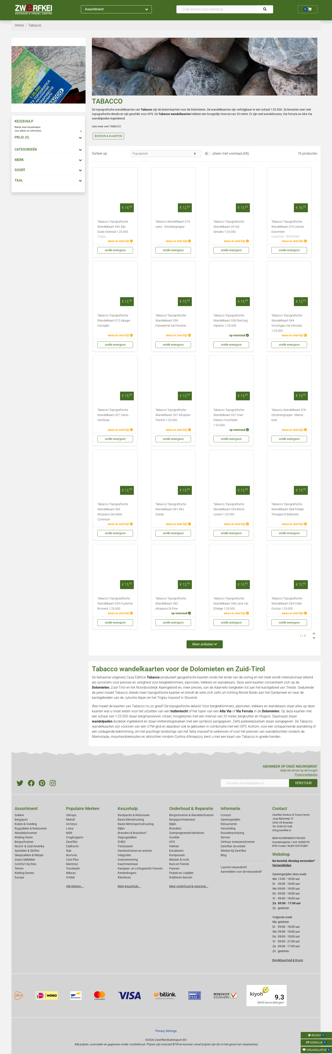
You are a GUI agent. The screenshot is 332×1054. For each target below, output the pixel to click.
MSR (69, 833)
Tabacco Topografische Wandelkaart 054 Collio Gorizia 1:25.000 (286, 603)
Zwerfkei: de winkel (233, 846)
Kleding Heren (24, 837)
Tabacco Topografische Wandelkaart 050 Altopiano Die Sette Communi (112, 511)
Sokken (19, 815)
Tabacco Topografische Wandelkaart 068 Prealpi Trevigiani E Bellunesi (287, 509)
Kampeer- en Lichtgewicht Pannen (140, 868)
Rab (68, 850)
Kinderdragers (127, 873)
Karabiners (176, 850)
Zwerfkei (71, 841)
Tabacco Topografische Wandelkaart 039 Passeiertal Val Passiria (170, 320)
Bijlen (121, 828)
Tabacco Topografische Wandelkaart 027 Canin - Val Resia (113, 415)
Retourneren (229, 824)
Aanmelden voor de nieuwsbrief (241, 871)
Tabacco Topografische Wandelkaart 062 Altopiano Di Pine (170, 603)
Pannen (174, 868)
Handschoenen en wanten (135, 850)
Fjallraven (72, 846)
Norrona (71, 855)
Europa (19, 877)
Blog (224, 855)
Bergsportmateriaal (182, 819)
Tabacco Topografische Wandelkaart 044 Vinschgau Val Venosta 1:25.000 (286, 323)
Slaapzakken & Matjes (29, 855)
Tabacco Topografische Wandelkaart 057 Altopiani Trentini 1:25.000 (172, 415)
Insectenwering (128, 859)
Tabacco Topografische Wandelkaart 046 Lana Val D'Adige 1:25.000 (230, 603)
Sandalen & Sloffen (27, 850)
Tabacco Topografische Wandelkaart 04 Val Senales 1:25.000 (228, 227)
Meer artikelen (204, 644)
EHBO (122, 841)
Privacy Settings (166, 1031)
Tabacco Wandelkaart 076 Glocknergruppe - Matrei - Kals (288, 415)
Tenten (19, 868)
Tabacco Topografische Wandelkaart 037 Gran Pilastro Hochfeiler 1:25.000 (228, 417)
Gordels (174, 837)
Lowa (69, 828)
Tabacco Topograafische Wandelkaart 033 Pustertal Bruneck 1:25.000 (115, 603)
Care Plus (72, 859)
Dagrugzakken (127, 837)
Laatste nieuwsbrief (234, 867)
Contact (226, 815)
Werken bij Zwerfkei (233, 850)
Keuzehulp (128, 808)
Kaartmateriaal (128, 864)
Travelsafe (73, 868)
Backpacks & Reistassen (134, 815)
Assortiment (116, 9)
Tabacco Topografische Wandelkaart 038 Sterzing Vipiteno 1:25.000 (230, 320)
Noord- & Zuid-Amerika (29, 846)
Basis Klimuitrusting (131, 819)
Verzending (228, 828)
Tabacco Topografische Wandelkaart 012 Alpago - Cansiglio (114, 320)
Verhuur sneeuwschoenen (238, 841)
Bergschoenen (24, 841)
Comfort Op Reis (25, 864)
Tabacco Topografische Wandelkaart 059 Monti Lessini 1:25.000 (228, 509)
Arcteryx (71, 824)
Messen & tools (179, 859)
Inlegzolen (124, 855)
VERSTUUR (303, 783)
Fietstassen (125, 846)
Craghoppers (74, 837)
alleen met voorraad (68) (230, 153)
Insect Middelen (25, 859)
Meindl (70, 819)
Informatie (230, 808)
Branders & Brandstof (132, 833)
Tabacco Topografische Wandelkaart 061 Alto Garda (170, 509)
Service (225, 837)
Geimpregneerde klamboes (186, 833)
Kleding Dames (24, 873)
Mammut (72, 864)
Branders (175, 828)
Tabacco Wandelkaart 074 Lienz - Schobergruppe (172, 224)
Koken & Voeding (26, 824)
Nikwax (71, 873)
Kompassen (177, 855)
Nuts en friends (179, 864)
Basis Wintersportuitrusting (136, 824)
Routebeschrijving (232, 833)
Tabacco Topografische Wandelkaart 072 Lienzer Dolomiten (289, 229)
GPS (172, 841)
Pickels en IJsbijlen (181, 873)
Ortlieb (70, 877)
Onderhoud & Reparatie (191, 808)
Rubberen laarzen (180, 877)
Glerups (71, 815)
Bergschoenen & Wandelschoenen (191, 815)
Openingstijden (230, 819)
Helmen (174, 846)
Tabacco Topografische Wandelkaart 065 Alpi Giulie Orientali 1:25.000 (115, 229)
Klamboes (124, 877)
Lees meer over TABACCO (106, 126)
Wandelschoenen (26, 833)
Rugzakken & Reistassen (31, 828)
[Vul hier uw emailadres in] (255, 783)
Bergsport (21, 819)
